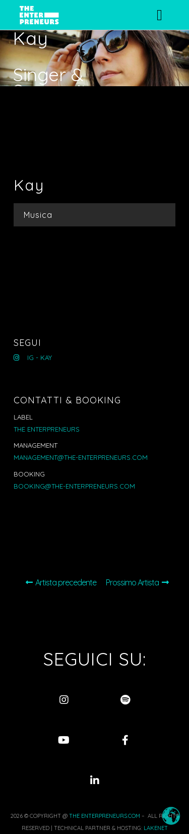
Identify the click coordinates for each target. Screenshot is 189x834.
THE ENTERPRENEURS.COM (104, 815)
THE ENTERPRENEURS (47, 429)
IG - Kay (33, 357)
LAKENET (156, 827)
